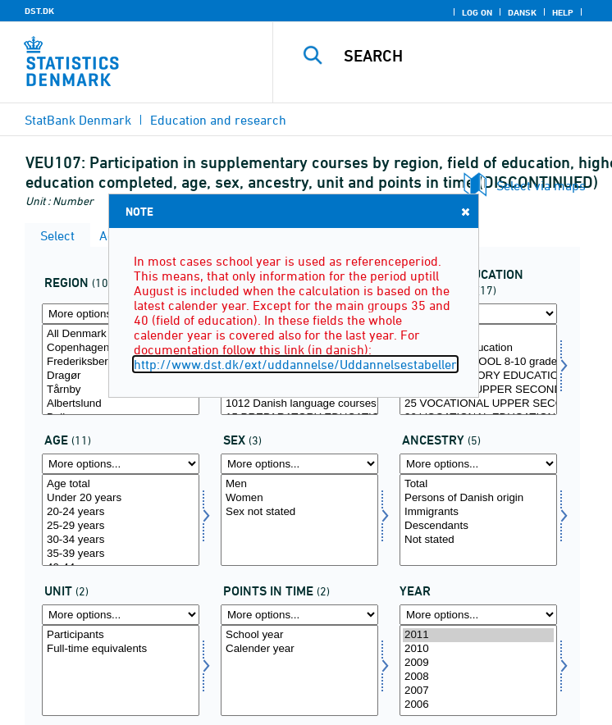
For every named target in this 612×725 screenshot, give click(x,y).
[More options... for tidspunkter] (299, 614)
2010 (478, 649)
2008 (478, 677)
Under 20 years (120, 498)
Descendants (478, 526)
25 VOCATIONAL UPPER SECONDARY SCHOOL (478, 404)
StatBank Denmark (78, 119)
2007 (478, 691)
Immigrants (478, 512)
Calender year (299, 649)
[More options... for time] (478, 614)
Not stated (478, 540)
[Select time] (478, 670)
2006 (478, 705)
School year (299, 635)
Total (478, 484)
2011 (478, 635)
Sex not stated (299, 512)
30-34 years (120, 540)
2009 (478, 663)
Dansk (522, 12)
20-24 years (120, 512)
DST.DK (39, 10)
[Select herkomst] (478, 519)
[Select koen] (299, 519)
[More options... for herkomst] (478, 464)
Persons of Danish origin (478, 498)
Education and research (218, 119)
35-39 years (120, 554)
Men (299, 484)
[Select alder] (120, 519)
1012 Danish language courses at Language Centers (299, 404)
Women (299, 498)
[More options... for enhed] (120, 614)
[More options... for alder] (120, 464)
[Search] (471, 55)
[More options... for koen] (299, 464)
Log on (477, 12)
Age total (120, 484)
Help (562, 12)
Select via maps (541, 185)
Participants (120, 635)
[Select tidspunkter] (299, 670)
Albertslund (120, 404)
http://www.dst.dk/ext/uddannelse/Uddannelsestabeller (295, 364)
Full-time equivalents (120, 649)
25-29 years (120, 526)
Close (464, 211)
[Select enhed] (120, 670)
